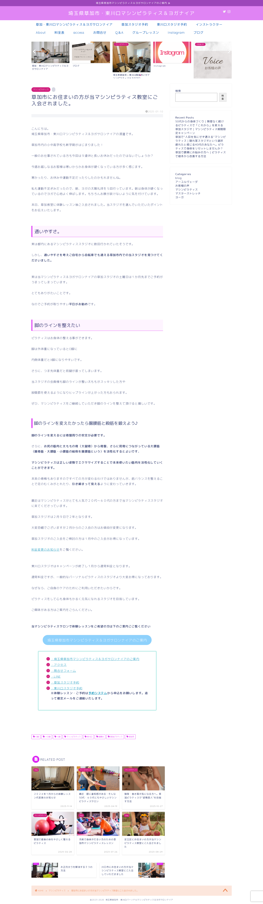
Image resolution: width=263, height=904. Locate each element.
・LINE (56, 676)
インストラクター (209, 24)
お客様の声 (182, 186)
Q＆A (119, 33)
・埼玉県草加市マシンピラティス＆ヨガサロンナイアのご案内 (95, 659)
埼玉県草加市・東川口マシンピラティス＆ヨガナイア (131, 13)
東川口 (89, 736)
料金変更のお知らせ (45, 550)
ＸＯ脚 (47, 736)
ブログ (198, 33)
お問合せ (99, 33)
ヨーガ (179, 197)
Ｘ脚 (58, 736)
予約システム (97, 693)
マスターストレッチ (188, 193)
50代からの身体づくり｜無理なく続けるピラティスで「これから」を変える (199, 123)
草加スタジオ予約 (134, 24)
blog (178, 178)
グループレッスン (145, 33)
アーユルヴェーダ (186, 182)
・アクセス (59, 665)
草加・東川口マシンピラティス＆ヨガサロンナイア (74, 24)
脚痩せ (101, 736)
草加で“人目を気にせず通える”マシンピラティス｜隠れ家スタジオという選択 (200, 139)
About (41, 33)
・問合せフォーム (63, 671)
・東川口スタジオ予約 (66, 688)
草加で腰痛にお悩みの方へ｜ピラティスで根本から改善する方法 (200, 154)
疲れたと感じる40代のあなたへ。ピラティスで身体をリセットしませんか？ (199, 146)
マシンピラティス (41, 89)
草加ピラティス (116, 736)
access (78, 33)
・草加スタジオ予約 (65, 682)
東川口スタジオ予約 (172, 24)
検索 (178, 91)
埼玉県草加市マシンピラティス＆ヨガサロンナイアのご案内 (97, 640)
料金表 (59, 33)
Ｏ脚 (37, 736)
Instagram (176, 33)
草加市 (131, 736)
